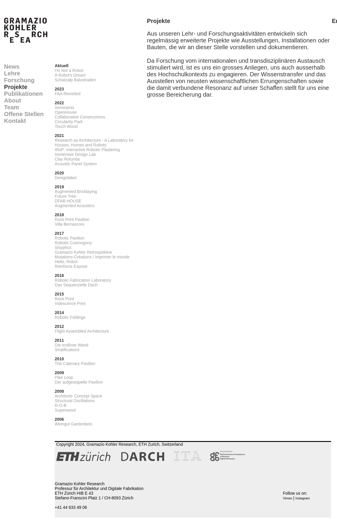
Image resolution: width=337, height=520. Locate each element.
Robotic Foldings (70, 317)
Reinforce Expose (71, 266)
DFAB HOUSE (68, 201)
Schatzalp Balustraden (75, 79)
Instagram (302, 498)
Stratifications (67, 349)
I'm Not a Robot (69, 70)
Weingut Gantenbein (73, 424)
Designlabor (66, 177)
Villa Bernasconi (69, 224)
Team (11, 107)
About (12, 100)
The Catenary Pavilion (75, 363)
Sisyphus (63, 247)
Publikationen (23, 93)
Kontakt (15, 121)
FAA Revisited (67, 93)
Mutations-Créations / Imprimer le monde (92, 257)
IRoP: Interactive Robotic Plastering (87, 149)
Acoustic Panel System (76, 163)
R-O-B (61, 405)
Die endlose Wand (71, 345)
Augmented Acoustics (75, 205)
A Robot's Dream (70, 75)
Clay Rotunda (67, 159)
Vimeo (287, 498)
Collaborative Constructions (80, 117)
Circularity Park (69, 121)
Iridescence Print (70, 303)
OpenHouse (66, 112)
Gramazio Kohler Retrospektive (83, 252)
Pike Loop (64, 377)
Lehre (12, 73)
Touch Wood (66, 126)
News (11, 66)
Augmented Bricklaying (76, 191)
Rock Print (64, 298)
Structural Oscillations (75, 400)
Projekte (15, 87)
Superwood (65, 410)
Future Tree (65, 196)
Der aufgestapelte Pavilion (79, 382)
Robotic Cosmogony (73, 242)
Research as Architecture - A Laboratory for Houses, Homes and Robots (94, 142)
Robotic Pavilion (69, 238)
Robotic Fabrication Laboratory (83, 280)
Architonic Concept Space (78, 396)
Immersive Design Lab (75, 154)
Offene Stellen (24, 114)
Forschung (19, 80)
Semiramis (64, 107)
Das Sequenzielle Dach (76, 285)
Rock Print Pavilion (72, 219)
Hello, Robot (66, 261)
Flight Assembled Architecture (82, 331)
